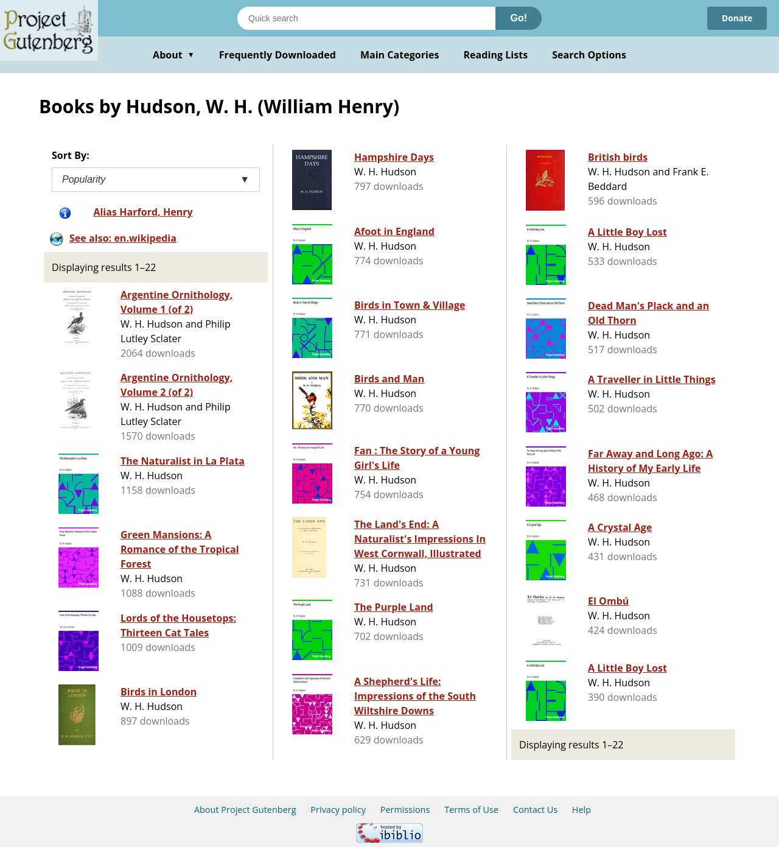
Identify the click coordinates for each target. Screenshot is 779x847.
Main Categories (399, 55)
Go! (518, 18)
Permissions (405, 809)
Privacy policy (338, 809)
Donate (736, 18)
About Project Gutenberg (245, 809)
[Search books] (366, 18)
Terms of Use (471, 809)
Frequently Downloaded (277, 55)
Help (581, 809)
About (174, 54)
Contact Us (535, 809)
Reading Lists (496, 55)
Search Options (589, 55)
